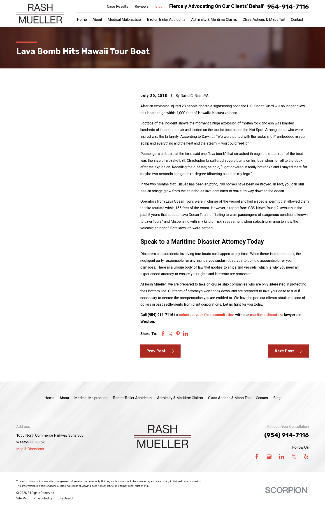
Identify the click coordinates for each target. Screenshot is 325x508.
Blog (158, 6)
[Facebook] (256, 456)
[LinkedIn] (281, 456)
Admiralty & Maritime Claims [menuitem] (214, 19)
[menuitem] (22, 498)
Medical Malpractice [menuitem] (124, 19)
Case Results (117, 6)
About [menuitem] (97, 19)
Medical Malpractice (90, 398)
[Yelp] (306, 456)
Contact (262, 398)
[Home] (40, 13)
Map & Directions (30, 449)
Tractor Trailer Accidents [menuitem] (166, 19)
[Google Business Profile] (269, 456)
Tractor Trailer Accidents (132, 398)
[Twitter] (293, 456)
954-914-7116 (288, 6)
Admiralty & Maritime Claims (180, 398)
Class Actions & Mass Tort (229, 398)
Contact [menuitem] (297, 19)
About (64, 398)
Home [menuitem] (82, 19)
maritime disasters (266, 315)
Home (49, 398)
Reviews (142, 6)
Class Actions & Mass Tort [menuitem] (264, 19)
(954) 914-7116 (286, 435)
